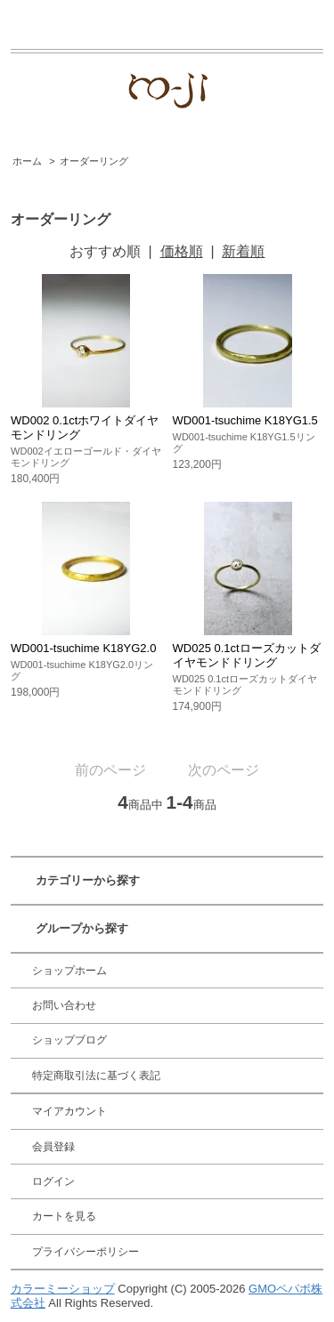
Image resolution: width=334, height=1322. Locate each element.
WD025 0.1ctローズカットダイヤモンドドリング (247, 655)
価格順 (181, 251)
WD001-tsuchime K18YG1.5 (245, 420)
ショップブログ (69, 1040)
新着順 (243, 251)
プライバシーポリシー (85, 1251)
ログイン (53, 1181)
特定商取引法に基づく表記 (96, 1075)
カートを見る (64, 1216)
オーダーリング (94, 161)
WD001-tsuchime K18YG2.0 (83, 648)
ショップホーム (69, 970)
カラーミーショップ (63, 1288)
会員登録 (53, 1147)
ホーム (27, 161)
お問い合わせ (64, 1005)
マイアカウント (69, 1111)
